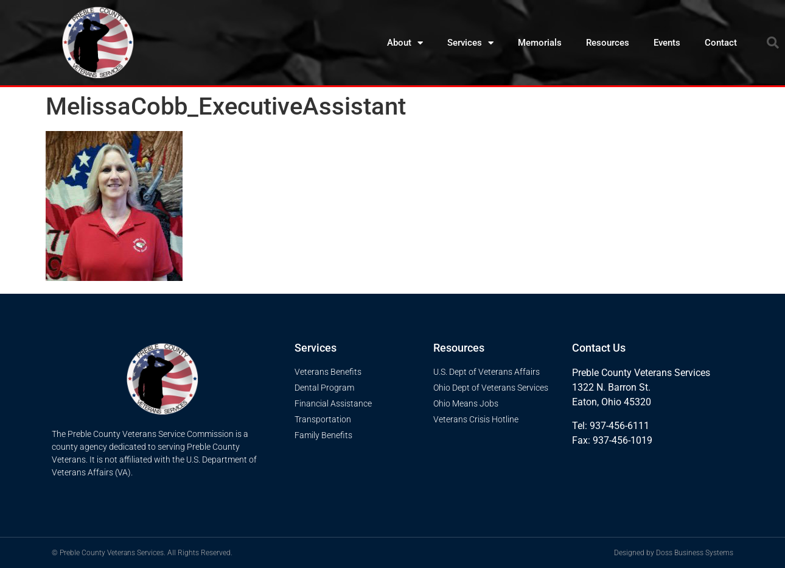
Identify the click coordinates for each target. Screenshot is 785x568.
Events (667, 42)
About (405, 43)
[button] (773, 42)
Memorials (540, 42)
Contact (721, 42)
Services (470, 43)
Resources (607, 42)
